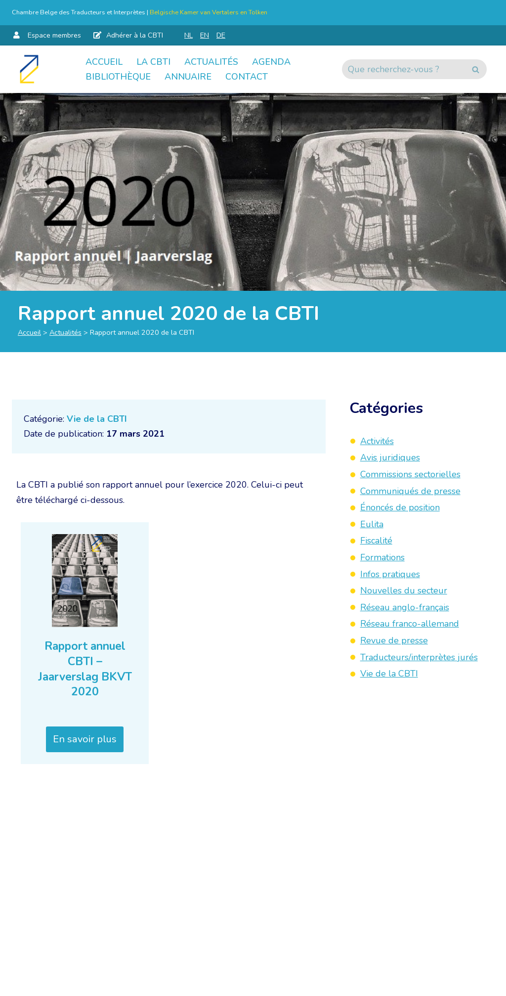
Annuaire (188, 77)
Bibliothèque (118, 77)
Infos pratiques (390, 574)
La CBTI (153, 62)
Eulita (371, 524)
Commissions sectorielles (410, 474)
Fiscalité (376, 540)
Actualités (211, 62)
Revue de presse (394, 640)
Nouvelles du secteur (403, 590)
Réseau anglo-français (404, 607)
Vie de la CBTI (97, 419)
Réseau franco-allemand (409, 624)
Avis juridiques (390, 457)
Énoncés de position (400, 507)
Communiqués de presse (410, 491)
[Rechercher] (403, 69)
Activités (377, 441)
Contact (246, 77)
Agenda (271, 62)
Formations (382, 557)
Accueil (104, 62)
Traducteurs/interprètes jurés (419, 657)
